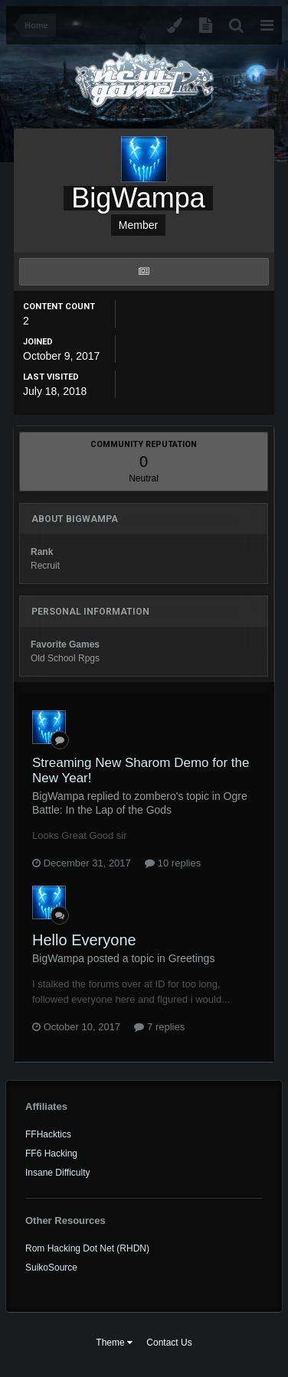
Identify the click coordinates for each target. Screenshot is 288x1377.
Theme (114, 1342)
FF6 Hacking (51, 1153)
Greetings (192, 958)
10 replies (173, 863)
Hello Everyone (84, 940)
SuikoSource (51, 1267)
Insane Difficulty (57, 1172)
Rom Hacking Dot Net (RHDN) (87, 1248)
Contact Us (168, 1342)
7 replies (159, 1027)
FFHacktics (48, 1134)
